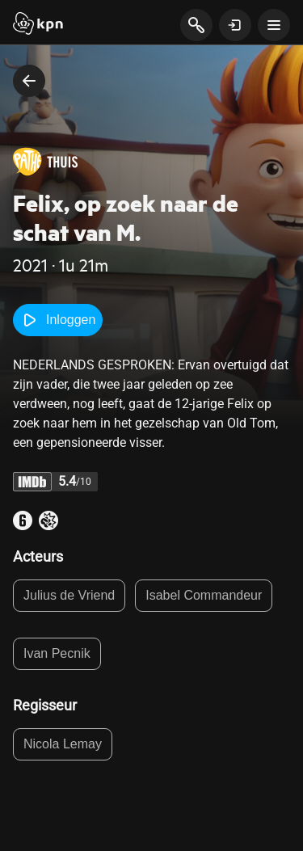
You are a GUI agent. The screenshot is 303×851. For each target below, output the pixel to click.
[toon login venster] (235, 25)
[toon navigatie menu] (274, 25)
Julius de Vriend (69, 595)
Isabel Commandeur (203, 595)
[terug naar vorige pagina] (29, 81)
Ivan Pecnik (56, 653)
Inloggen (57, 320)
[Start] (38, 25)
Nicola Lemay (62, 744)
